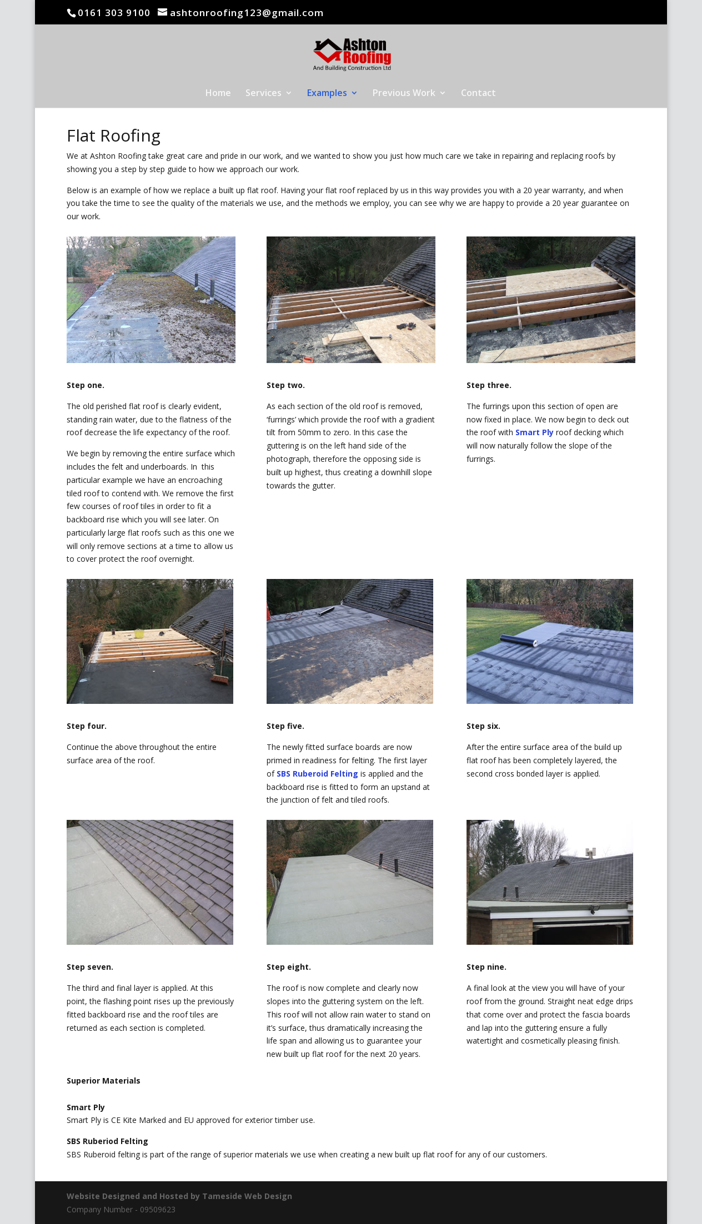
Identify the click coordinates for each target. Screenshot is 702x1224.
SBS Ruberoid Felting (317, 773)
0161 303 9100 (114, 12)
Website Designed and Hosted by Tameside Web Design (179, 1196)
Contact (478, 94)
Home (218, 94)
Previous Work (404, 94)
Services (263, 94)
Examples (327, 94)
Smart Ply (534, 432)
